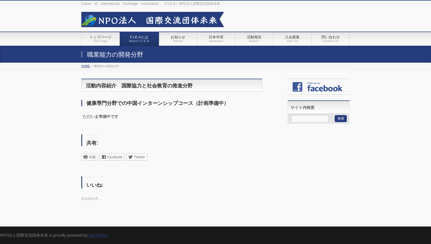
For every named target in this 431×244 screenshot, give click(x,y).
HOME (85, 66)
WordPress (98, 235)
